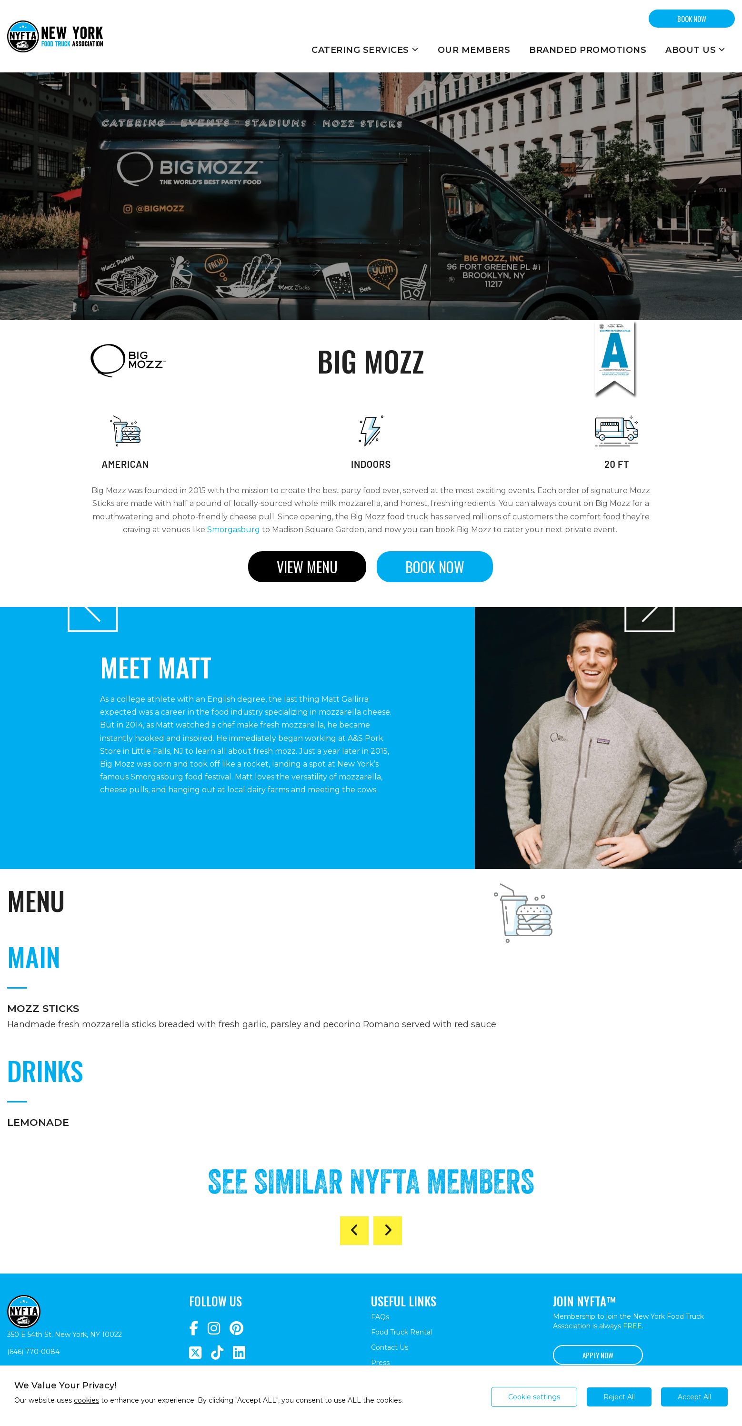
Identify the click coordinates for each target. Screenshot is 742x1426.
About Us (695, 50)
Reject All (619, 1397)
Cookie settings (534, 1397)
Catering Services (365, 50)
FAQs (380, 1317)
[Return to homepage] (55, 36)
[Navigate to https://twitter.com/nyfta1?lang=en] (195, 1353)
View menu (307, 566)
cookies (86, 1400)
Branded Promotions (587, 50)
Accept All (694, 1397)
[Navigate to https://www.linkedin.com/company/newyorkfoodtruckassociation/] (239, 1353)
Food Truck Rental (401, 1332)
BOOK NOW (691, 18)
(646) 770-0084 (33, 1351)
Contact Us (389, 1347)
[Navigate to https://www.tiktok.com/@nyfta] (217, 1353)
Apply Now (597, 1355)
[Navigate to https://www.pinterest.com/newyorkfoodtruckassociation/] (236, 1328)
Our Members (474, 50)
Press (380, 1362)
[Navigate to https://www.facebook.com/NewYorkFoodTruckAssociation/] (193, 1328)
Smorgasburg (233, 529)
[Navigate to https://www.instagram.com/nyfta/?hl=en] (214, 1328)
